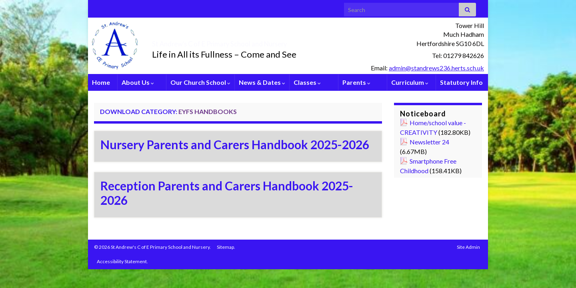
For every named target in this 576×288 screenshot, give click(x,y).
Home (101, 82)
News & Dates (262, 82)
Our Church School (200, 82)
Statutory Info (461, 82)
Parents (356, 82)
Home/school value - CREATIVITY (433, 127)
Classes (307, 82)
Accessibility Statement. (122, 261)
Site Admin (468, 247)
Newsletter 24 (429, 142)
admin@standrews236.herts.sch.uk (436, 68)
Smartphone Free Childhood (428, 165)
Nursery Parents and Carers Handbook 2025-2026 (234, 144)
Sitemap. (226, 247)
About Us (138, 82)
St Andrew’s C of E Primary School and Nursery (266, 41)
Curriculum (409, 82)
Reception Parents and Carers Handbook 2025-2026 (226, 192)
